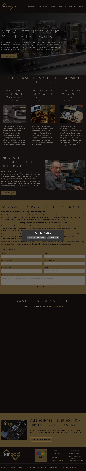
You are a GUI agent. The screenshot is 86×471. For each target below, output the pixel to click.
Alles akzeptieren (53, 237)
